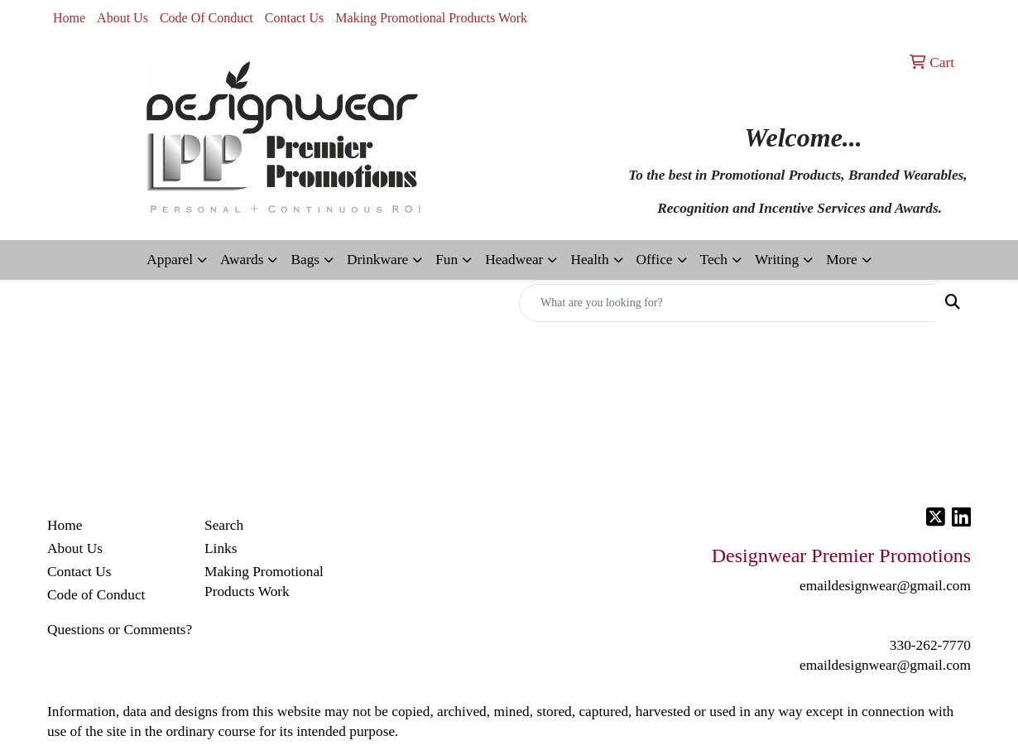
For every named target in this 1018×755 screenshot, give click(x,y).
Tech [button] (713, 259)
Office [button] (654, 259)
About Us (122, 18)
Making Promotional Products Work (431, 18)
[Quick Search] (727, 303)
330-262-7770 (930, 645)
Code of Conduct (96, 595)
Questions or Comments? (119, 629)
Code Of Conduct (206, 18)
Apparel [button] (169, 259)
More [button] (841, 259)
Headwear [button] (514, 259)
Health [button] (589, 259)
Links (220, 548)
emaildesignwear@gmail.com (885, 665)
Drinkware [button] (377, 259)
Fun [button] (446, 259)
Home (69, 18)
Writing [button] (777, 259)
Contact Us (294, 18)
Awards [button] (241, 259)
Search (223, 525)
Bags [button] (305, 259)
